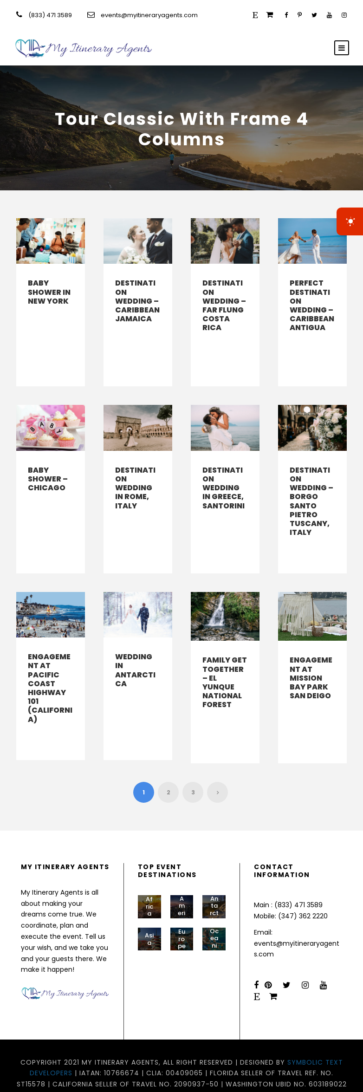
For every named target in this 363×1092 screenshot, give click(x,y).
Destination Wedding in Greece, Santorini (223, 479)
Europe (182, 912)
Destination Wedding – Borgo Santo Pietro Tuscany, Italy (311, 492)
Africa (149, 879)
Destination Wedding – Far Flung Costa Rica (224, 305)
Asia (149, 912)
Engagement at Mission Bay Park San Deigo (311, 660)
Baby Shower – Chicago (48, 470)
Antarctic (214, 882)
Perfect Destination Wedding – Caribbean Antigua (312, 305)
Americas (182, 886)
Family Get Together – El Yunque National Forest (224, 664)
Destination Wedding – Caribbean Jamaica (137, 301)
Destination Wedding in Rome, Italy (135, 479)
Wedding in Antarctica (135, 652)
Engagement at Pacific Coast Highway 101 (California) (50, 670)
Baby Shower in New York (49, 292)
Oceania (214, 915)
